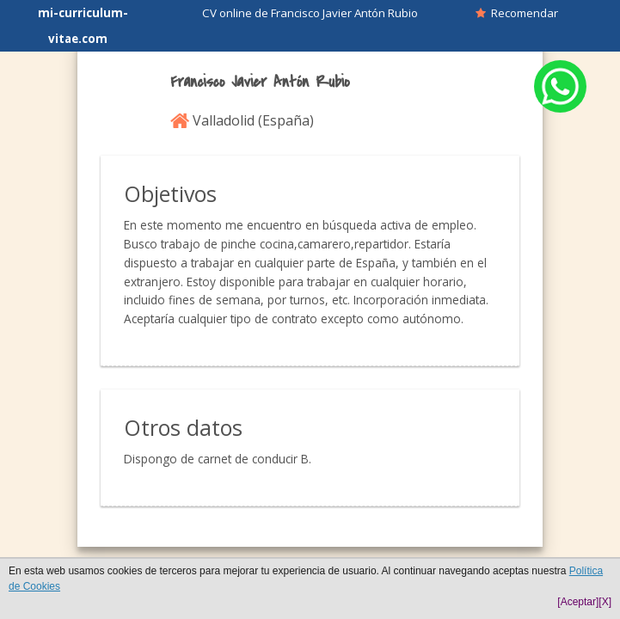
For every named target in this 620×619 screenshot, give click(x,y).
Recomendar (517, 13)
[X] (605, 602)
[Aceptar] (578, 602)
